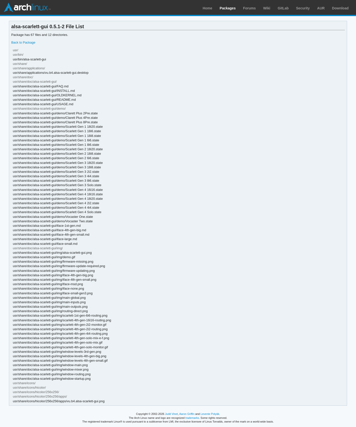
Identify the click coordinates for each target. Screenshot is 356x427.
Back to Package (23, 42)
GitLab (283, 8)
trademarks (192, 417)
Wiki (266, 8)
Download (340, 8)
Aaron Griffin (187, 413)
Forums (249, 8)
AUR (321, 8)
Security (303, 8)
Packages (228, 8)
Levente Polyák (209, 413)
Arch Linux (27, 7)
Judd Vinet (171, 413)
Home (207, 8)
